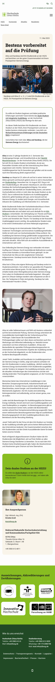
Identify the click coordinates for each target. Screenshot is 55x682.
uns (34, 475)
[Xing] (13, 670)
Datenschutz (8, 654)
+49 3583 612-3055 (42, 641)
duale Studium (21, 473)
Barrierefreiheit (21, 658)
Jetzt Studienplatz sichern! (42, 8)
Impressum (8, 658)
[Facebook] (4, 670)
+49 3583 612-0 (15, 641)
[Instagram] (23, 670)
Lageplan (48, 654)
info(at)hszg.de (12, 644)
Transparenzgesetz (24, 654)
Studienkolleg (10, 182)
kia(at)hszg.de (11, 522)
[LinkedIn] (9, 670)
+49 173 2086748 (44, 644)
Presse (33, 658)
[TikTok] (28, 670)
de (3, 4)
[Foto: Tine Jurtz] (27, 305)
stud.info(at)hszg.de (40, 646)
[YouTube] (18, 670)
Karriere (41, 658)
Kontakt (38, 654)
